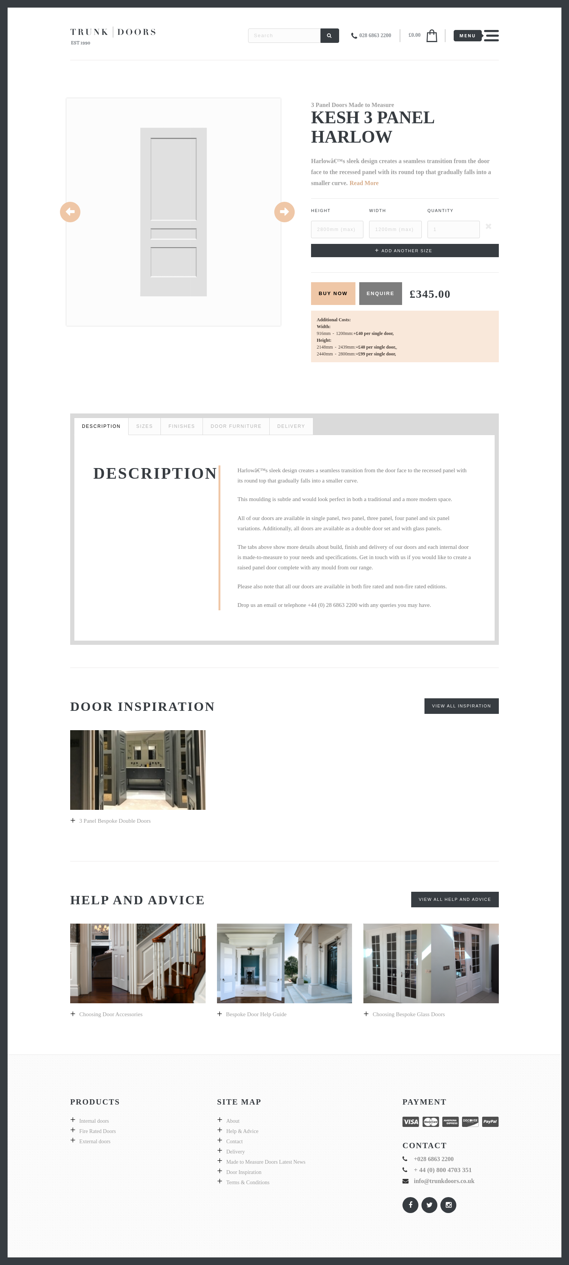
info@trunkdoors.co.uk (444, 1181)
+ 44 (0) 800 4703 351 (443, 1170)
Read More (364, 183)
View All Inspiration (461, 706)
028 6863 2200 (375, 35)
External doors (94, 1141)
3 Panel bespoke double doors (115, 821)
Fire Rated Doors (97, 1131)
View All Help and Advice (455, 899)
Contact (234, 1141)
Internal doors (94, 1121)
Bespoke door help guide (256, 1014)
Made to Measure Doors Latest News (265, 1162)
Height (321, 210)
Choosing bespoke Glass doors (409, 1014)
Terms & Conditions (247, 1182)
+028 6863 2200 (434, 1159)
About (232, 1121)
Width (377, 210)
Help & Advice (242, 1131)
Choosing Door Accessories (111, 1014)
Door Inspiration (243, 1172)
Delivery (235, 1152)
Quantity (441, 210)
